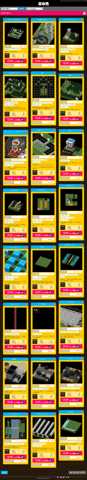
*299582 (51, 351)
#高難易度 (45, 388)
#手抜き (12, 443)
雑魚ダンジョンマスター (19, 99)
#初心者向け (14, 102)
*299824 (23, 296)
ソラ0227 (79, 212)
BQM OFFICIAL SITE (77, 472)
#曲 (6, 162)
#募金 (62, 277)
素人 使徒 (51, 440)
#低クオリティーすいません (16, 162)
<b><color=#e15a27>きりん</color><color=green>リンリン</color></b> (47, 46)
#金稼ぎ (44, 276)
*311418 (79, 123)
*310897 (51, 239)
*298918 (79, 404)
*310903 (79, 237)
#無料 (67, 331)
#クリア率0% (36, 276)
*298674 (51, 464)
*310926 (23, 182)
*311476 (23, 123)
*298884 (23, 406)
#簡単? (7, 102)
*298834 (79, 457)
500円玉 (51, 157)
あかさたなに (78, 271)
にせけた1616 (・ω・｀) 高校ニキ (19, 160)
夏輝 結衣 (23, 46)
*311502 (79, 67)
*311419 (51, 122)
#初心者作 (36, 443)
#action (7, 334)
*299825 (51, 296)
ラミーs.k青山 (78, 46)
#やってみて (64, 51)
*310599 (79, 294)
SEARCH (21, 8)
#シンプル (12, 389)
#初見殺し (16, 220)
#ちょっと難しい (37, 219)
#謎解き (73, 105)
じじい (52, 274)
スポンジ (51, 99)
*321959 (23, 65)
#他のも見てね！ (47, 102)
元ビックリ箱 (50, 331)
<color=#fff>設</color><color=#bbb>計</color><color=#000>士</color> (19, 331)
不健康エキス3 (78, 385)
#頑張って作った (48, 219)
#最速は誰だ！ (37, 105)
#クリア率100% (14, 277)
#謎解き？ (8, 49)
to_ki (80, 329)
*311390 (51, 182)
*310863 (23, 239)
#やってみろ (64, 220)
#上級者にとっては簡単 (67, 217)
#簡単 (6, 277)
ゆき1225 (79, 438)
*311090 (79, 179)
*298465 (23, 461)
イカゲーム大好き (21, 441)
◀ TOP (4, 472)
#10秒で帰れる (16, 49)
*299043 (23, 351)
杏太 (81, 157)
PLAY (16, 61)
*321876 (51, 67)
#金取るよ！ (64, 107)
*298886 (51, 406)
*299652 (79, 350)
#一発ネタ (35, 49)
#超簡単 (73, 49)
